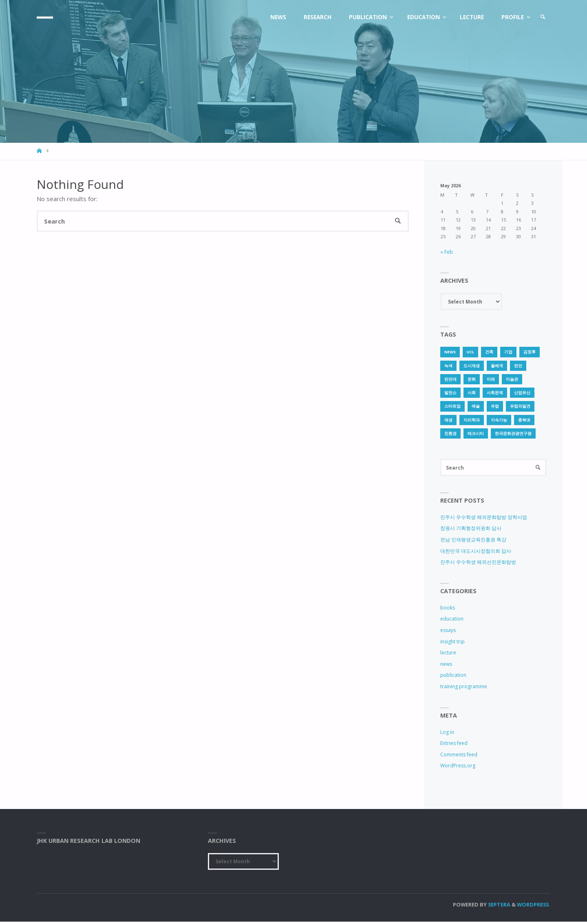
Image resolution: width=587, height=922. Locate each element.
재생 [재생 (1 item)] (448, 420)
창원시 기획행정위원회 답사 (470, 528)
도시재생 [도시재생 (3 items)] (471, 365)
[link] (542, 17)
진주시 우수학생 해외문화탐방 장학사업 (483, 517)
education (451, 619)
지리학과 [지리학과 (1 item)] (471, 420)
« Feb (446, 251)
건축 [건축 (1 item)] (489, 352)
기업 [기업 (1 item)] (508, 352)
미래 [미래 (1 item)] (491, 379)
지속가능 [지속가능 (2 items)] (499, 420)
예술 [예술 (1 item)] (476, 406)
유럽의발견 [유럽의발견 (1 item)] (520, 406)
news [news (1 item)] (450, 352)
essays (448, 630)
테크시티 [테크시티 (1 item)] (476, 433)
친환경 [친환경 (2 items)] (450, 433)
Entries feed (454, 743)
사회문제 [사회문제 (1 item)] (495, 392)
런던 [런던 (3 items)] (518, 365)
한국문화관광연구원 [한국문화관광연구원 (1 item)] (513, 433)
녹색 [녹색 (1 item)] (448, 365)
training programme (463, 686)
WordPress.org (457, 765)
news (446, 663)
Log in (447, 732)
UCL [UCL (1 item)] (470, 352)
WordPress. (533, 905)
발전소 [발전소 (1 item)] (450, 392)
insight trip (452, 641)
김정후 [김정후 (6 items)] (529, 352)
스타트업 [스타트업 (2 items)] (452, 406)
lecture (448, 652)
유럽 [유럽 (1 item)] (495, 406)
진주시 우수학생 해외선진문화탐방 (478, 562)
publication (453, 675)
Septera (498, 905)
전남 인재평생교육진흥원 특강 (473, 539)
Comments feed (458, 754)
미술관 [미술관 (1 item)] (512, 379)
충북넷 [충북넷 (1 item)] (524, 420)
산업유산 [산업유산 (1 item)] (522, 392)
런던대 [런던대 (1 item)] (450, 379)
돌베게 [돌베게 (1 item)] (497, 365)
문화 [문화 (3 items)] (472, 379)
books (447, 607)
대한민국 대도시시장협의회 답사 (475, 550)
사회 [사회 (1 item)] (472, 392)
